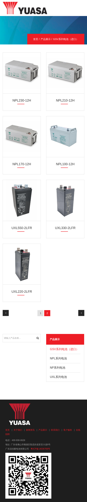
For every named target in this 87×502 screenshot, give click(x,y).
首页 (35, 39)
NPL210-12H (65, 100)
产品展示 (46, 39)
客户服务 (67, 430)
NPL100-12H (65, 164)
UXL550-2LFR (21, 228)
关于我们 (18, 430)
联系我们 (55, 430)
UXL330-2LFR (65, 228)
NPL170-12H (21, 164)
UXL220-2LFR (21, 291)
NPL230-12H (21, 100)
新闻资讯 (30, 430)
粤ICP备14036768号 (40, 449)
